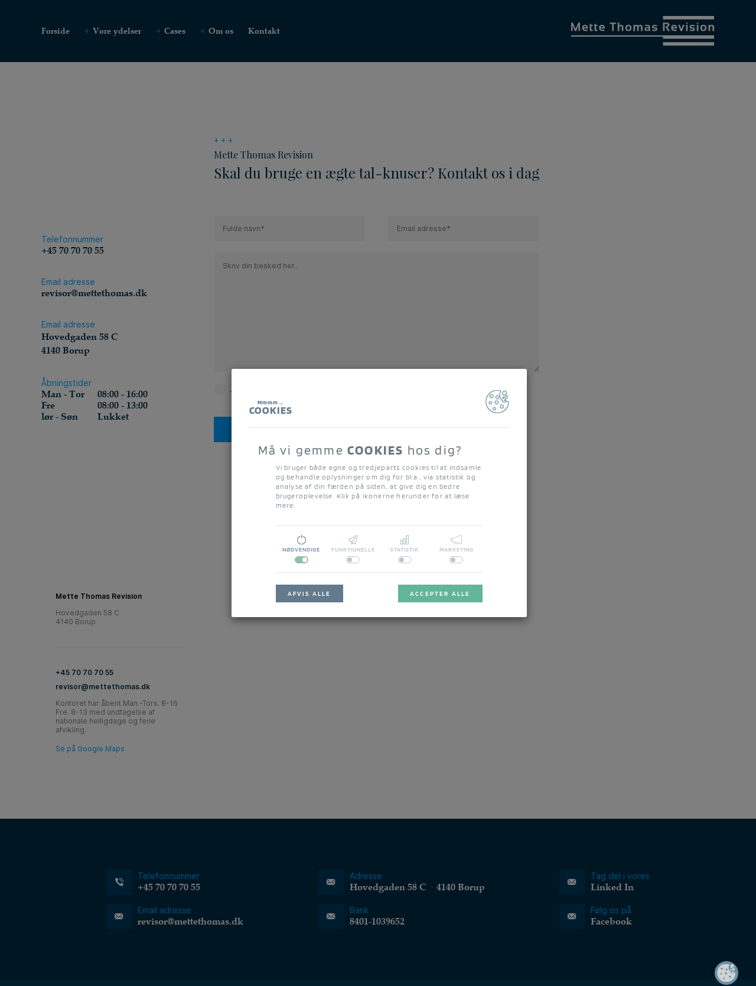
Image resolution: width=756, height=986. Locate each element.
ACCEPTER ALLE (440, 593)
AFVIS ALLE (309, 593)
